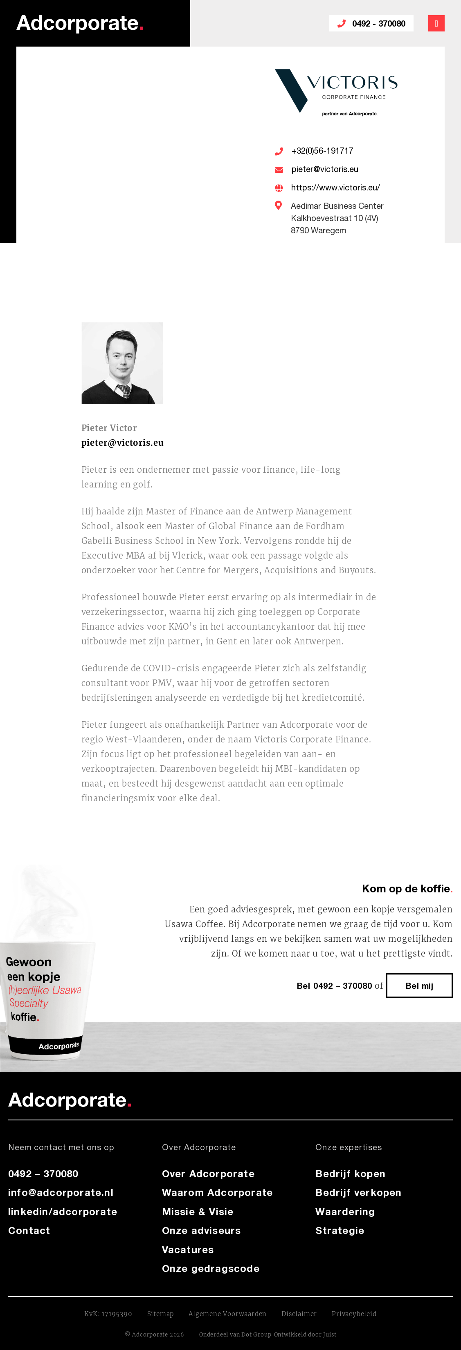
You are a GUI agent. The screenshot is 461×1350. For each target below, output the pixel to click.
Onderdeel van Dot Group (235, 1334)
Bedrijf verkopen (358, 1192)
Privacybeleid (354, 1314)
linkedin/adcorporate (62, 1211)
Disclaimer (299, 1314)
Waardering (345, 1211)
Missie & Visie (198, 1211)
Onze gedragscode (211, 1268)
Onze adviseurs (201, 1230)
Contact (29, 1230)
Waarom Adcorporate (217, 1192)
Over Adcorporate (208, 1173)
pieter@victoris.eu (325, 170)
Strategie (339, 1230)
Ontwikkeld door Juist (305, 1334)
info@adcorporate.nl (61, 1192)
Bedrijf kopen (350, 1173)
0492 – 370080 (43, 1173)
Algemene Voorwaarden (228, 1314)
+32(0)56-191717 (322, 151)
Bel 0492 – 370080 (334, 985)
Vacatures (188, 1249)
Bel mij (420, 985)
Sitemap (160, 1314)
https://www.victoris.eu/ (335, 188)
